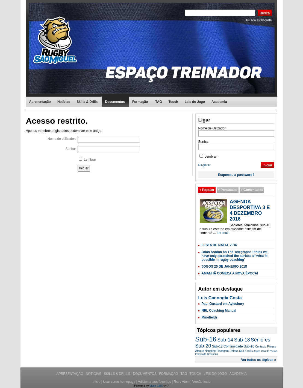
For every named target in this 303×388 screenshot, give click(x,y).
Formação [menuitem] (140, 102)
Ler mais (223, 233)
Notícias (94, 374)
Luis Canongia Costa (220, 298)
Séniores (260, 340)
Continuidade (233, 346)
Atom (186, 382)
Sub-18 (242, 340)
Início (97, 382)
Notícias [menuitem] (63, 102)
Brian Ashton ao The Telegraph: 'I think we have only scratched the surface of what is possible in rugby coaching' (235, 256)
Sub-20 (203, 346)
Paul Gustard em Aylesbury (223, 304)
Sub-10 (249, 346)
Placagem (222, 350)
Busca (265, 13)
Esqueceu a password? (236, 175)
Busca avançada (259, 20)
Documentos (145, 374)
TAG (184, 374)
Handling (210, 350)
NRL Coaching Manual (219, 310)
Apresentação (70, 374)
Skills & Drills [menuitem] (87, 102)
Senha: (70, 149)
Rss (177, 382)
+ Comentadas (252, 190)
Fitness (271, 346)
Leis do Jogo (216, 374)
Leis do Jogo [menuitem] (195, 102)
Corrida (265, 351)
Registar (204, 165)
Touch (196, 374)
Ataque (199, 350)
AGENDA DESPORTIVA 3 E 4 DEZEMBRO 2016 (250, 210)
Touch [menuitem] (173, 102)
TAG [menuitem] (158, 102)
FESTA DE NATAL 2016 (219, 245)
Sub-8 (242, 350)
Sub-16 (205, 339)
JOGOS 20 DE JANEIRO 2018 (224, 266)
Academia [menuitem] (219, 102)
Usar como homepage (119, 382)
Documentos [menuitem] (115, 102)
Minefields (210, 317)
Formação (169, 374)
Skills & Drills (117, 374)
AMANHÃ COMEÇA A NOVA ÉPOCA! (230, 273)
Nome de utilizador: (62, 139)
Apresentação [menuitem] (40, 102)
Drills (250, 351)
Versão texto (201, 382)
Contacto (260, 346)
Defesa (234, 350)
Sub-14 (225, 340)
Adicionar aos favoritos (154, 382)
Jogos (257, 351)
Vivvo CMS (156, 385)
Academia (238, 374)
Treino (273, 351)
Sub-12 (217, 346)
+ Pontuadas (227, 190)
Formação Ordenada (206, 354)
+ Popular (206, 190)
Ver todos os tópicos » (258, 360)
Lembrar (87, 159)
